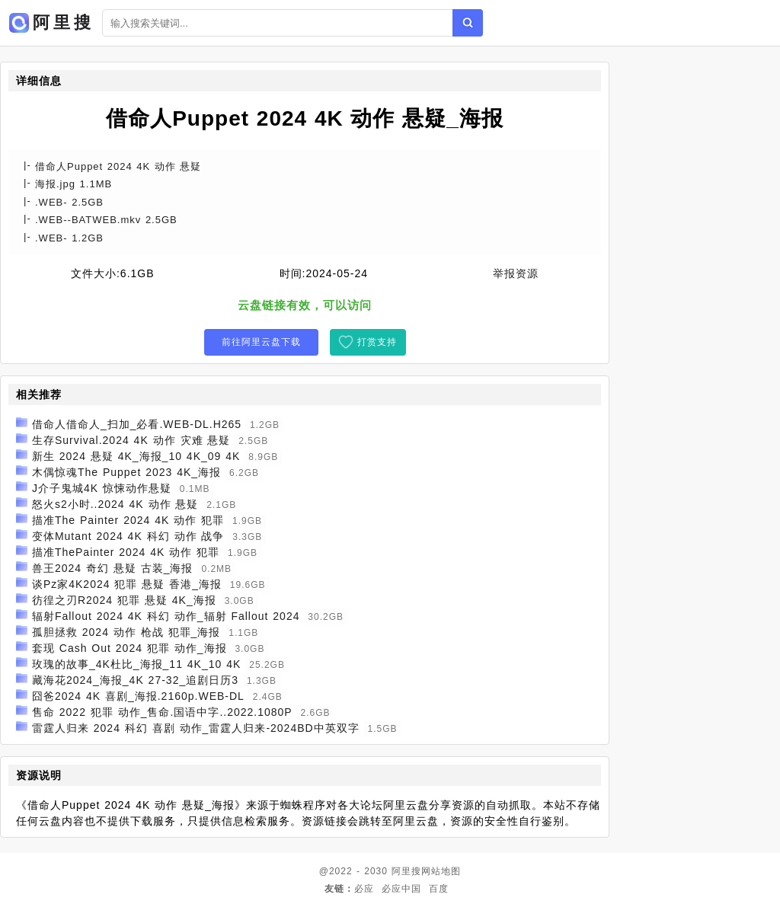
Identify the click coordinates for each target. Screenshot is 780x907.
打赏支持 (377, 342)
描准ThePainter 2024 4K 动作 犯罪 (125, 552)
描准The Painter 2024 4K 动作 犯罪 (128, 520)
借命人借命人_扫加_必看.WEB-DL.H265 (136, 424)
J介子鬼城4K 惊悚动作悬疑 (101, 488)
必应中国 (401, 888)
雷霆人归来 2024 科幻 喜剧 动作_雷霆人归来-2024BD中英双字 (196, 728)
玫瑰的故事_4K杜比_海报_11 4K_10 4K (136, 664)
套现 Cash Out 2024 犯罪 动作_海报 (129, 648)
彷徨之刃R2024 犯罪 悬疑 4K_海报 (124, 600)
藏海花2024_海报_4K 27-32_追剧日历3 (135, 680)
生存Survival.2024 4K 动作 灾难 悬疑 (131, 440)
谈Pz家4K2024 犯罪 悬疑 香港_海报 (127, 584)
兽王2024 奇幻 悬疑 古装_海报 (112, 568)
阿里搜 (406, 871)
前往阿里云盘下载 (261, 342)
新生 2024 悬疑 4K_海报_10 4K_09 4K (136, 456)
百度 (439, 888)
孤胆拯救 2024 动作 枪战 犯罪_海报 (126, 632)
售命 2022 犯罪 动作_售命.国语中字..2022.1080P (162, 712)
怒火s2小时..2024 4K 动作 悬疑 (115, 504)
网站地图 (441, 871)
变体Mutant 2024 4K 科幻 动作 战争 (128, 536)
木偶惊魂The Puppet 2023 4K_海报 (126, 472)
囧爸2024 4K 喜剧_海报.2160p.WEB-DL (138, 696)
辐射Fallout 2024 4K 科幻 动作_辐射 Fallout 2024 (166, 616)
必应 (364, 888)
